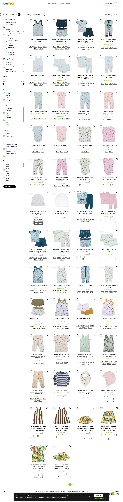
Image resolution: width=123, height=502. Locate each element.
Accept (98, 495)
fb (4, 492)
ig (7, 492)
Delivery (63, 491)
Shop (49, 3)
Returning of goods (73, 491)
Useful (54, 3)
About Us (61, 3)
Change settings (100, 499)
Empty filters (9, 186)
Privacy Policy (39, 491)
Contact (68, 3)
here (64, 497)
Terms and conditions (52, 491)
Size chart (85, 491)
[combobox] (37, 14)
